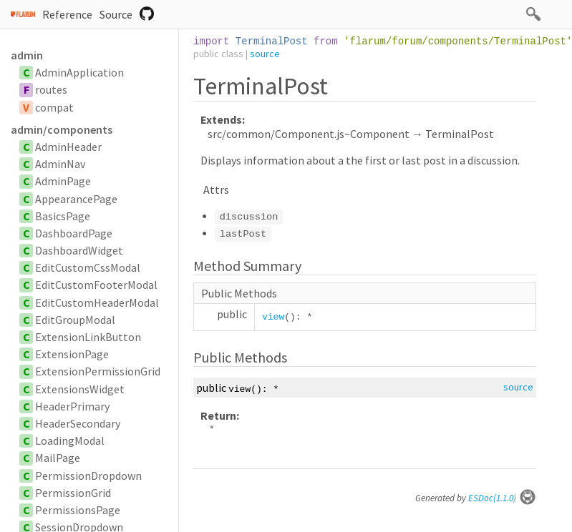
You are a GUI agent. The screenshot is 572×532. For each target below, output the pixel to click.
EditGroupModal (75, 319)
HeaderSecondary (77, 423)
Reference (67, 14)
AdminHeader (68, 146)
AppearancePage (76, 199)
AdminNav (60, 164)
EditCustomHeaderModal (97, 302)
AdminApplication (79, 72)
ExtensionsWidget (80, 389)
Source (116, 14)
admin (27, 55)
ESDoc (502, 498)
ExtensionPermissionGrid (97, 371)
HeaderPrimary (72, 406)
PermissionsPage (77, 510)
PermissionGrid (73, 493)
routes (51, 89)
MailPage (57, 457)
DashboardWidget (79, 250)
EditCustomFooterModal (96, 284)
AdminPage (63, 181)
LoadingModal (70, 440)
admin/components (61, 129)
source (265, 53)
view (273, 317)
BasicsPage (62, 216)
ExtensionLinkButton (88, 337)
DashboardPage (73, 233)
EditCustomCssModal (87, 267)
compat (54, 107)
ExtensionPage (72, 354)
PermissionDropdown (88, 475)
